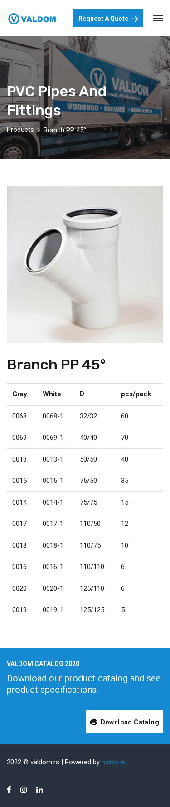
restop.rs (113, 762)
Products (20, 130)
